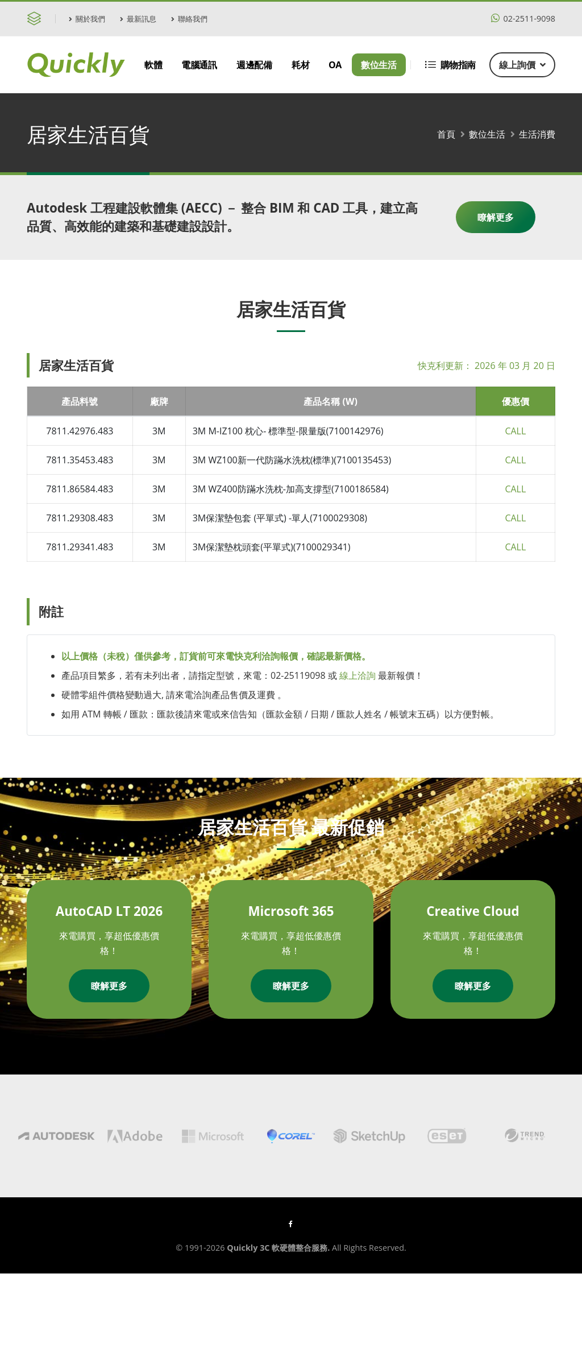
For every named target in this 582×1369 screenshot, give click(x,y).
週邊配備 (254, 65)
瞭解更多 (495, 217)
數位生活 (378, 65)
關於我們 (87, 19)
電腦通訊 (199, 65)
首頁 (446, 134)
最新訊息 (138, 19)
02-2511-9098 (523, 18)
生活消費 (537, 134)
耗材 (300, 65)
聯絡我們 (189, 19)
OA (335, 65)
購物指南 (450, 65)
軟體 (153, 65)
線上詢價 (522, 65)
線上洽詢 (357, 675)
